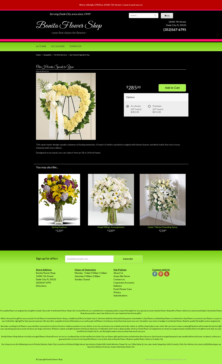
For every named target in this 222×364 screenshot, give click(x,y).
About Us (118, 273)
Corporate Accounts (124, 282)
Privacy (117, 292)
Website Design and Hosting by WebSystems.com (165, 359)
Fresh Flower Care (123, 289)
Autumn (41, 46)
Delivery (118, 285)
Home (38, 55)
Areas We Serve (122, 276)
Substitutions (120, 295)
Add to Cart (172, 87)
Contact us (119, 279)
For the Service (60, 55)
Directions (41, 285)
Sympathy (75, 46)
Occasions (58, 46)
